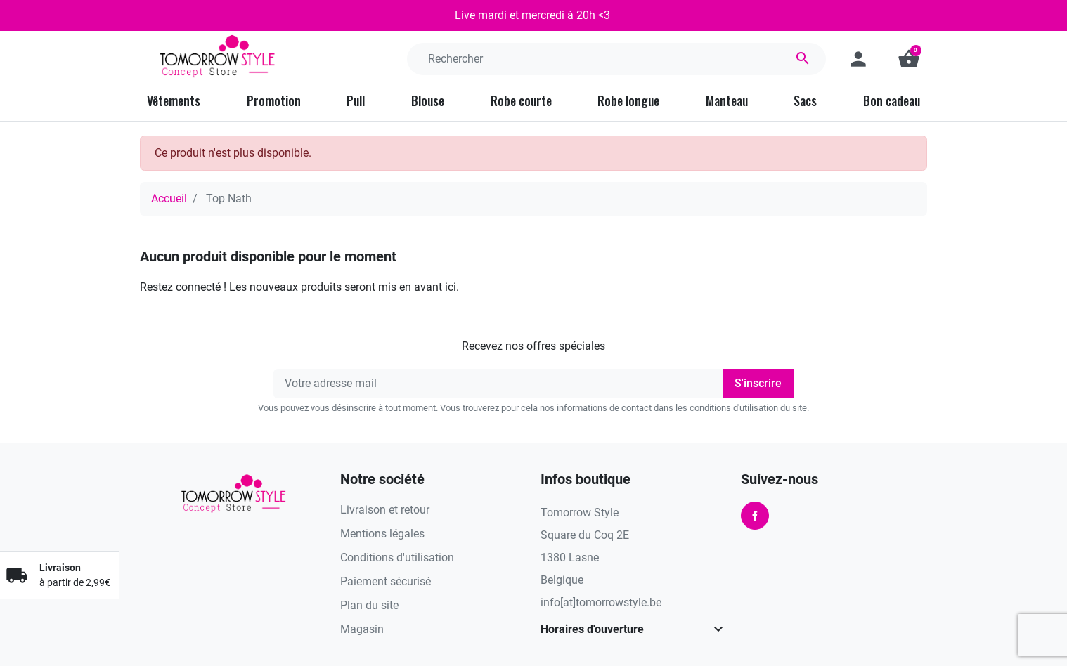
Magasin (362, 629)
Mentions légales (382, 533)
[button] (909, 59)
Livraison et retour (384, 509)
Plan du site (369, 605)
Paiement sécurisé (385, 581)
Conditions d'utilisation (397, 557)
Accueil (169, 198)
